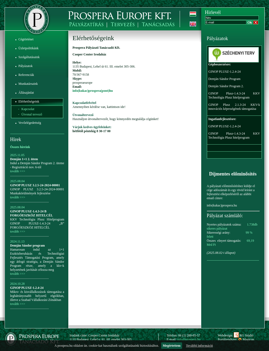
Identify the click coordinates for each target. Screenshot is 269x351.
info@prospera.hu (189, 339)
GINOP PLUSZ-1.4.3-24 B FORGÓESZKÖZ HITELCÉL (31, 213)
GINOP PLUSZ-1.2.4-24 (27, 288)
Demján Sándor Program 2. (226, 86)
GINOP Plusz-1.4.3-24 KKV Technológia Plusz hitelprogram (234, 95)
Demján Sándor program (27, 245)
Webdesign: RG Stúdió (235, 335)
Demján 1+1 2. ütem (24, 159)
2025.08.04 (17, 181)
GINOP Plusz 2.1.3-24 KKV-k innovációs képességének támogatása (234, 107)
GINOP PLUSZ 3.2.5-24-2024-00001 (35, 185)
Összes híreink (20, 147)
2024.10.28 (17, 284)
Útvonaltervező (83, 115)
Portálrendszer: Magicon (236, 339)
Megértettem (171, 346)
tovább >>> (17, 171)
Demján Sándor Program (224, 79)
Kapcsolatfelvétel (84, 103)
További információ (199, 346)
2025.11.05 (17, 155)
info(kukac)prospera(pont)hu (93, 91)
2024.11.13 (17, 241)
